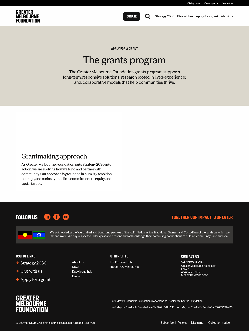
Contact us (227, 3)
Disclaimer (198, 322)
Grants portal (211, 3)
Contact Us (190, 256)
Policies (182, 322)
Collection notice (219, 322)
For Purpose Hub (121, 262)
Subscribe (167, 322)
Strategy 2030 (33, 263)
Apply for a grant (124, 48)
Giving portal (194, 3)
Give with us (31, 271)
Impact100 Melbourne (124, 267)
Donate (132, 16)
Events (76, 276)
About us (78, 262)
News (75, 267)
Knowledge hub (82, 271)
